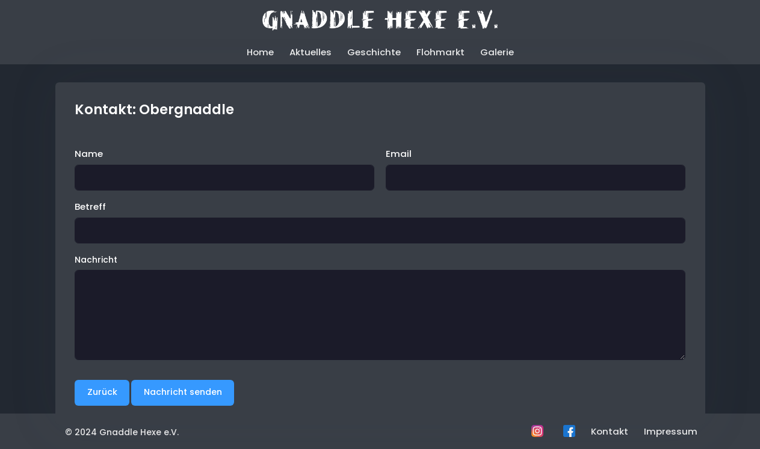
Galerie (497, 52)
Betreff (90, 206)
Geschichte (374, 52)
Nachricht (96, 260)
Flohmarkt (440, 52)
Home (260, 52)
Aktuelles (310, 52)
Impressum (670, 431)
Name (89, 153)
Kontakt (609, 431)
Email (399, 153)
